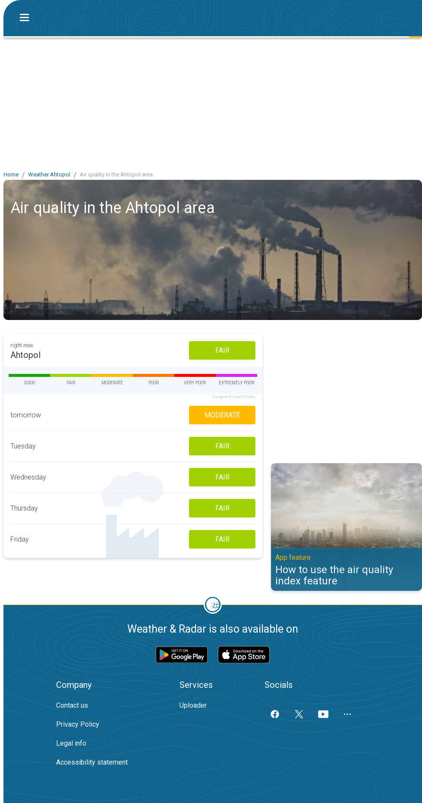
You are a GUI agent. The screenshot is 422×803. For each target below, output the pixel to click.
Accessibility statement (92, 762)
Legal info (71, 743)
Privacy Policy (77, 724)
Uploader (193, 705)
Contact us (72, 705)
